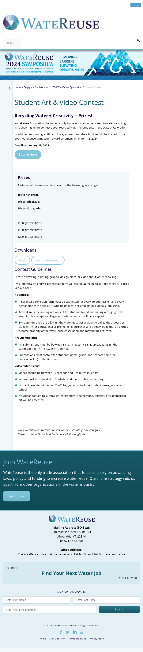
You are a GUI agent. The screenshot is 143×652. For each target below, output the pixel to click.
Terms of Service (77, 638)
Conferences (41, 87)
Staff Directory (57, 638)
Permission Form (48, 260)
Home (18, 87)
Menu (11, 43)
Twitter (67, 632)
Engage (28, 87)
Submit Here (28, 154)
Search (138, 40)
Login (136, 5)
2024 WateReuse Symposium (66, 87)
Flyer (22, 260)
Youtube (81, 632)
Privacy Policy (96, 638)
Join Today (16, 496)
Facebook (61, 632)
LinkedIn (75, 632)
